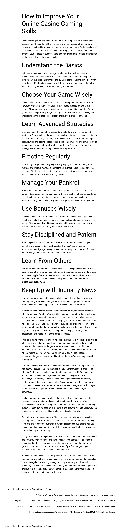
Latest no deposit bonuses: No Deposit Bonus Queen (27, 489)
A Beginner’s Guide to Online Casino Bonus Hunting (56, 495)
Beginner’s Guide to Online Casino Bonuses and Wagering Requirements (44, 501)
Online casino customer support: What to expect (48, 512)
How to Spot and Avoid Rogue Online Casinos (74, 506)
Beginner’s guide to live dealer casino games (97, 495)
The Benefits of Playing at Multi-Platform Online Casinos (92, 512)
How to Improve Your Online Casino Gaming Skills (95, 501)
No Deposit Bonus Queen (105, 506)
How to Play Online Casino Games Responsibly (34, 506)
